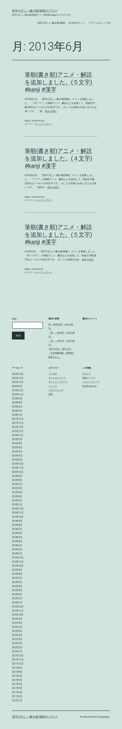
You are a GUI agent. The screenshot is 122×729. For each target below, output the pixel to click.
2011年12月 (17, 655)
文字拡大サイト (77, 22)
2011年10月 (17, 663)
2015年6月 (17, 488)
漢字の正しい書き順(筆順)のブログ (35, 11)
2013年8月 (17, 573)
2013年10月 (17, 565)
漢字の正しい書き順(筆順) (51, 22)
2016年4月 (17, 455)
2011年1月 (17, 700)
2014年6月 (17, 533)
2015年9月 (17, 475)
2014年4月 (17, 541)
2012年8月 (17, 622)
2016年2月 (17, 459)
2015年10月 (17, 471)
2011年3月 (17, 692)
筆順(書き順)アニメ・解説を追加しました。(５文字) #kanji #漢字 (58, 82)
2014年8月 (17, 524)
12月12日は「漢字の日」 (60, 349)
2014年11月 (17, 512)
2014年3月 (17, 545)
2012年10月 (17, 614)
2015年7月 (17, 484)
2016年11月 (17, 435)
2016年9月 (17, 439)
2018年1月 (17, 414)
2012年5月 (17, 635)
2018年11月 (17, 394)
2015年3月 (17, 496)
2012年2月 (17, 647)
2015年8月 (17, 480)
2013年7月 (17, 577)
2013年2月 (17, 598)
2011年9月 (17, 667)
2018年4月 (17, 406)
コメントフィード (90, 382)
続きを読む (51, 111)
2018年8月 (17, 402)
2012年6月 (17, 630)
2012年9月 (17, 618)
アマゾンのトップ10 (99, 22)
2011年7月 (17, 675)
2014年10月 (17, 516)
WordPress (104, 717)
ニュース (52, 386)
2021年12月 (17, 382)
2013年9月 (17, 569)
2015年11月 (17, 467)
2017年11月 (17, 422)
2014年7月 (17, 528)
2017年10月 (17, 426)
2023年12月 (17, 373)
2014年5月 (17, 537)
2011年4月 (17, 688)
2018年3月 (17, 410)
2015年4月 (17, 492)
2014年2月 (17, 549)
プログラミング (56, 390)
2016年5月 (17, 451)
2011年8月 (17, 671)
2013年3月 (17, 594)
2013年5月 (17, 586)
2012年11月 (17, 610)
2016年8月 (17, 443)
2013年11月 (17, 561)
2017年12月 (17, 418)
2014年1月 (17, 553)
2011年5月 (17, 683)
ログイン (86, 373)
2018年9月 (17, 398)
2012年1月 (17, 651)
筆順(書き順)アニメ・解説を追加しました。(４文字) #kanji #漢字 (58, 158)
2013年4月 (17, 590)
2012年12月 (17, 606)
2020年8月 (17, 386)
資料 (50, 394)
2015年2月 (17, 500)
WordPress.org (89, 386)
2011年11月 (17, 659)
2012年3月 (17, 643)
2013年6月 (17, 582)
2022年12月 (17, 377)
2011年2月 (17, 696)
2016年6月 (17, 447)
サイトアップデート (43, 124)
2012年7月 (17, 626)
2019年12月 (17, 390)
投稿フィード (88, 377)
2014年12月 (17, 508)
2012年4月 (17, 639)
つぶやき (52, 373)
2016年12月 (17, 431)
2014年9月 (17, 520)
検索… (15, 319)
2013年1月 (17, 602)
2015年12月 (17, 463)
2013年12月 (17, 557)
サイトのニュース (57, 377)
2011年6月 (17, 679)
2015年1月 (17, 504)
